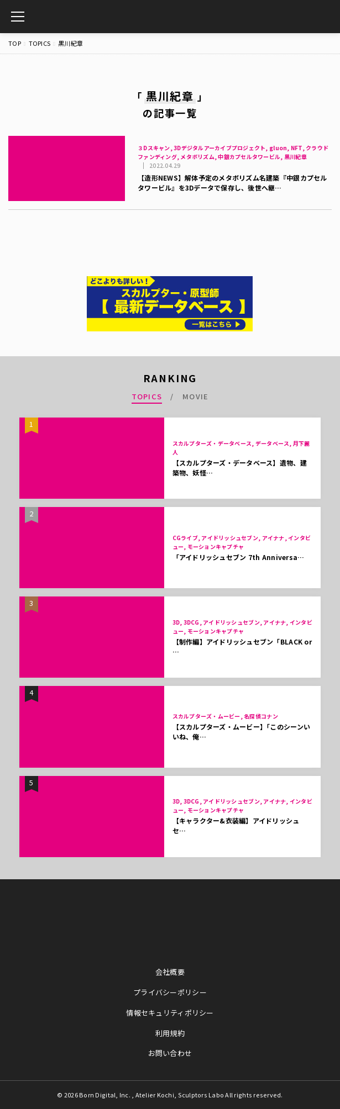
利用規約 (170, 1033)
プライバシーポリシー (170, 992)
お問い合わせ (170, 1053)
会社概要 (170, 972)
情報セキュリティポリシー (169, 1012)
